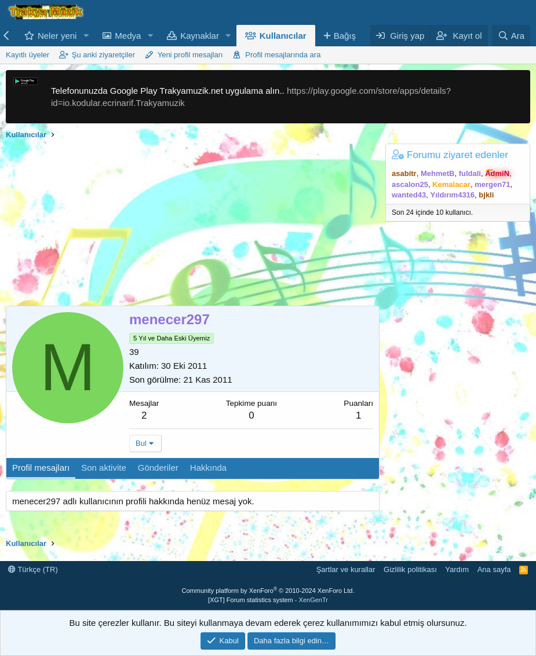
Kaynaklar (199, 36)
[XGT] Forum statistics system (268, 599)
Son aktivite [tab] (103, 467)
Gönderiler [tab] (158, 467)
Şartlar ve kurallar (345, 569)
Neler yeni (57, 36)
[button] (86, 35)
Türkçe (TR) (33, 569)
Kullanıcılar (283, 36)
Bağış (345, 36)
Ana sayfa (494, 569)
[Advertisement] (190, 225)
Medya (128, 36)
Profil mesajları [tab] (41, 467)
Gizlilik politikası (410, 569)
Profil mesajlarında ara (282, 54)
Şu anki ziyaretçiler (103, 54)
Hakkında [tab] (208, 467)
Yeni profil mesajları (190, 54)
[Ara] (511, 35)
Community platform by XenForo (268, 590)
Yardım (457, 569)
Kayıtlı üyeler (27, 54)
